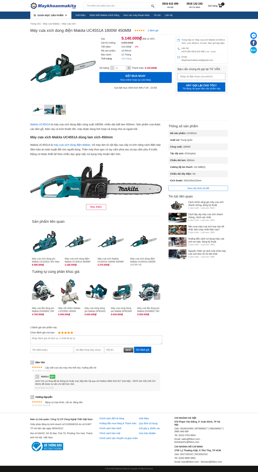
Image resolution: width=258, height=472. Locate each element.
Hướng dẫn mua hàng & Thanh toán (117, 423)
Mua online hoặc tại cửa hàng (135, 77)
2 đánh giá (153, 30)
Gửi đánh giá (142, 349)
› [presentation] (157, 296)
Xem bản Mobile (147, 433)
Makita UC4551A (40, 124)
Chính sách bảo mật (109, 433)
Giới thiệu (81, 15)
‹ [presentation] (35, 296)
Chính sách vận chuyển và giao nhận (118, 438)
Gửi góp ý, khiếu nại (149, 428)
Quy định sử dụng (148, 423)
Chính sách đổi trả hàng (111, 418)
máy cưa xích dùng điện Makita (71, 145)
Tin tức (157, 15)
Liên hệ (169, 15)
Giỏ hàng (216, 5)
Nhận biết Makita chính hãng (104, 15)
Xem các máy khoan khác (136, 15)
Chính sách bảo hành (110, 428)
